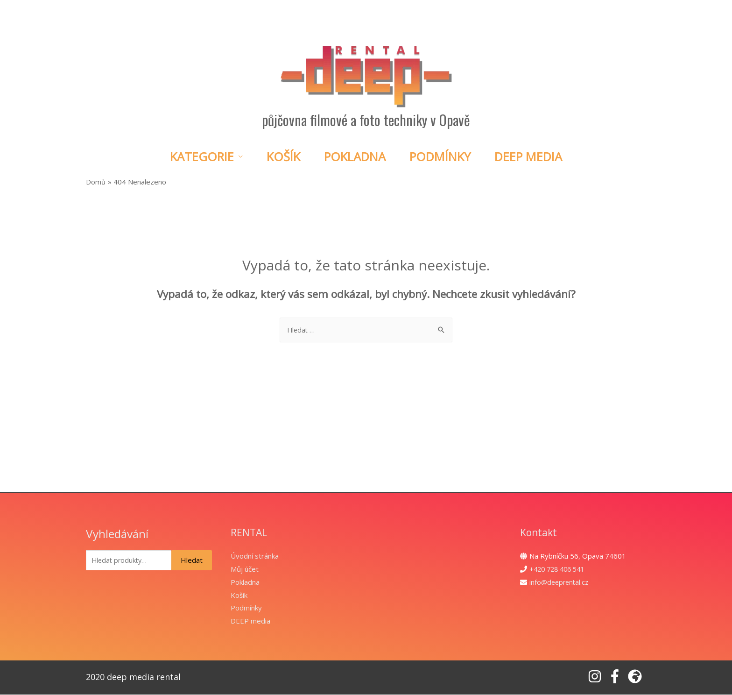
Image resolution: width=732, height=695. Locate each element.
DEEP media (250, 621)
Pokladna (355, 157)
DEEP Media (528, 157)
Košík (283, 157)
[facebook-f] (617, 677)
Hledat (192, 561)
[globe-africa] (637, 677)
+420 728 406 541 (559, 569)
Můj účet (245, 569)
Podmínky (440, 157)
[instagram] (597, 677)
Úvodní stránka (255, 556)
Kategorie (202, 157)
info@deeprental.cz (560, 582)
